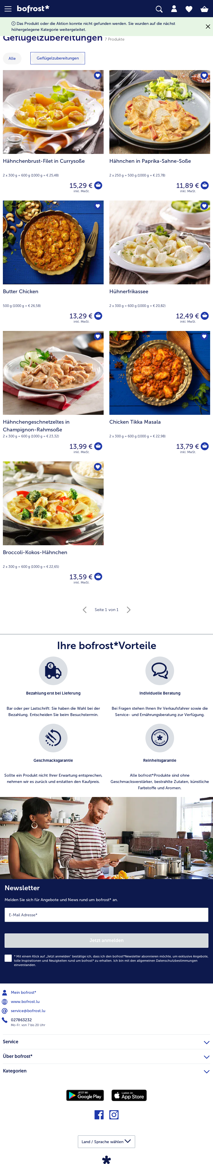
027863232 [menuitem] (17, 1020)
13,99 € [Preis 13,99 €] (80, 446)
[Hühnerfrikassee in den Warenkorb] (204, 316)
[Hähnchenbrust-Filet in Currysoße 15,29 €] (53, 135)
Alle (12, 58)
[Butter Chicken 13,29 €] (53, 266)
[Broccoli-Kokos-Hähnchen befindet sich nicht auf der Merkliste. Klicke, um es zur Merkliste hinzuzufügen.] (97, 468)
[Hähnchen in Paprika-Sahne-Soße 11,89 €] (159, 135)
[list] (106, 727)
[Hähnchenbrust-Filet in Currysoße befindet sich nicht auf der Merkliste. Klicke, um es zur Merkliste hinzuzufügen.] (97, 76)
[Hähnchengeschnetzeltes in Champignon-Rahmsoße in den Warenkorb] (98, 446)
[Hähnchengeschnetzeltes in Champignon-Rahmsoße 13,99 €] (53, 396)
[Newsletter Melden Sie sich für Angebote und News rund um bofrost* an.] (106, 931)
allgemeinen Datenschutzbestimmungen (167, 961)
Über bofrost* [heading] (106, 1055)
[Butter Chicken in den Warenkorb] (98, 316)
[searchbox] (159, 9)
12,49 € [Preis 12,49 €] (186, 316)
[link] (59, 9)
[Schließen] (208, 26)
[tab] (174, 8)
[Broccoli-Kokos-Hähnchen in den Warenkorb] (98, 577)
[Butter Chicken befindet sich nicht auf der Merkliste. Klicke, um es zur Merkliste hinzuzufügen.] (97, 207)
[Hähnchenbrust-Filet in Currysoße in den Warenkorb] (98, 185)
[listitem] (53, 687)
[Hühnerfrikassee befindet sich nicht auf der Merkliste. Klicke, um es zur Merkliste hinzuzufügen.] (204, 207)
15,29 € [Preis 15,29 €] (80, 185)
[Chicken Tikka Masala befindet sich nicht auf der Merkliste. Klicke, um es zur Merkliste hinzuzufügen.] (204, 337)
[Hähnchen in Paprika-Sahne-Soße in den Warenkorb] (204, 185)
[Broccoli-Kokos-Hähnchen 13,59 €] (53, 526)
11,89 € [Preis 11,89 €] (187, 185)
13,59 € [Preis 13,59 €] (80, 577)
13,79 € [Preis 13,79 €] (187, 446)
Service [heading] (106, 1041)
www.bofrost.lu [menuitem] (21, 1002)
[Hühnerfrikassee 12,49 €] (159, 266)
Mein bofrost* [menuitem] (19, 993)
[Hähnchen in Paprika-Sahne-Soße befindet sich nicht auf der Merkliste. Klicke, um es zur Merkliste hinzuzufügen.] (204, 76)
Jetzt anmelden (107, 940)
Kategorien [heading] (106, 1070)
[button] (11, 8)
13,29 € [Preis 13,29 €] (80, 316)
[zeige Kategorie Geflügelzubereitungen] (58, 58)
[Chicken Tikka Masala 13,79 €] (159, 396)
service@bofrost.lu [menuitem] (24, 1011)
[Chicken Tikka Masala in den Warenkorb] (204, 446)
